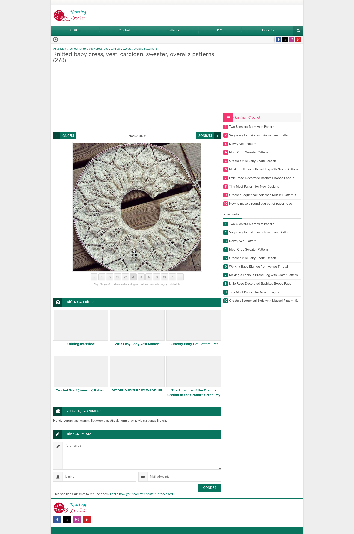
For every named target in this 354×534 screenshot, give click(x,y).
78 (133, 276)
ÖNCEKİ (68, 136)
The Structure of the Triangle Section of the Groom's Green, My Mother (193, 395)
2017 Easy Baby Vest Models (137, 344)
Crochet (72, 48)
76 (117, 276)
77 (125, 276)
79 (141, 276)
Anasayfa (58, 48)
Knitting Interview (81, 344)
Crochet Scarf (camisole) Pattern (81, 390)
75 (110, 276)
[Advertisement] (137, 98)
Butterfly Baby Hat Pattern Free (193, 344)
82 (164, 276)
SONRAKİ (205, 136)
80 (149, 276)
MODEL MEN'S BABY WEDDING (137, 390)
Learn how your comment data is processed (141, 494)
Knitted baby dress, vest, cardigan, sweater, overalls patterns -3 (118, 48)
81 (157, 276)
